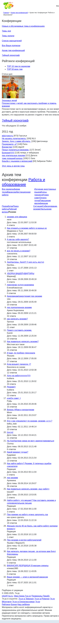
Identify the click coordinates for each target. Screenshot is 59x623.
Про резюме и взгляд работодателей (24, 540)
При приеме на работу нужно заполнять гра (27, 514)
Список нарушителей (12, 41)
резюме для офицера (17, 217)
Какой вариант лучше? (17, 452)
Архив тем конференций (13, 50)
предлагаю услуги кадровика (20, 285)
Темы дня (6, 31)
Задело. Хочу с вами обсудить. (16, 141)
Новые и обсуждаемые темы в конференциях (23, 26)
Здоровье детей (9, 100)
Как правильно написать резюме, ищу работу (28, 489)
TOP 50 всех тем (14, 69)
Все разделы (8, 189)
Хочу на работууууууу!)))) (19, 376)
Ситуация (37, 206)
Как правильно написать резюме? (23, 341)
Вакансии (11, 192)
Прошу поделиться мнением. (15, 150)
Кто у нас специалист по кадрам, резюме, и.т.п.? (29, 421)
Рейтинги (6, 604)
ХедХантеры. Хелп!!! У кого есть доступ (25, 262)
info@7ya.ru (7, 596)
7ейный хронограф (11, 55)
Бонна (14, 604)
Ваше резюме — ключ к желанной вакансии (27, 577)
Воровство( (7, 147)
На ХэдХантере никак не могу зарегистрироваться (30, 441)
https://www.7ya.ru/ (22, 596)
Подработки (7, 206)
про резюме (12, 478)
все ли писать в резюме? (18, 251)
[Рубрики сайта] (2, 6)
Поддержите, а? (9, 144)
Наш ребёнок (23, 604)
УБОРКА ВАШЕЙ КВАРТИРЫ (20, 273)
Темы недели (8, 36)
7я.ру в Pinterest (41, 599)
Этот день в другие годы (13, 166)
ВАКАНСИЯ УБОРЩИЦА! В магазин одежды (28, 565)
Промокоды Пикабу (41, 596)
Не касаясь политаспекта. (14, 138)
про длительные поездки (13, 155)
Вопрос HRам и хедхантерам (20, 410)
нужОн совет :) (14, 398)
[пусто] (10, 432)
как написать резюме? (17, 319)
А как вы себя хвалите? (18, 239)
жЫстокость (7, 136)
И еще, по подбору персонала (21, 353)
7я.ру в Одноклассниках (23, 602)
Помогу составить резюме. (19, 330)
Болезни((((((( (8, 153)
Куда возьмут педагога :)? (19, 364)
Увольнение (46, 209)
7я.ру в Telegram (26, 599)
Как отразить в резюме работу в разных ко (27, 228)
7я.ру (37, 602)
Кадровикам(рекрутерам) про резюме (24, 296)
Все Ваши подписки (11, 45)
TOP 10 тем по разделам (18, 66)
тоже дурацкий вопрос (12, 158)
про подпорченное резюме (19, 307)
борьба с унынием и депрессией (17, 161)
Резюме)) (11, 387)
